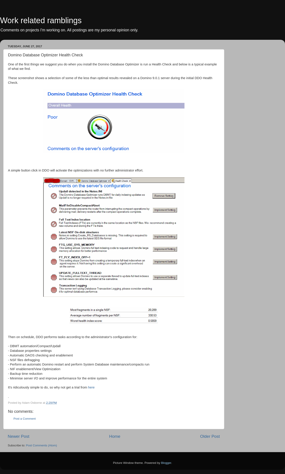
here (91, 387)
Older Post (210, 436)
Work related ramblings (41, 20)
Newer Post (18, 436)
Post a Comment (24, 418)
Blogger (166, 462)
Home (114, 436)
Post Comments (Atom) (41, 445)
